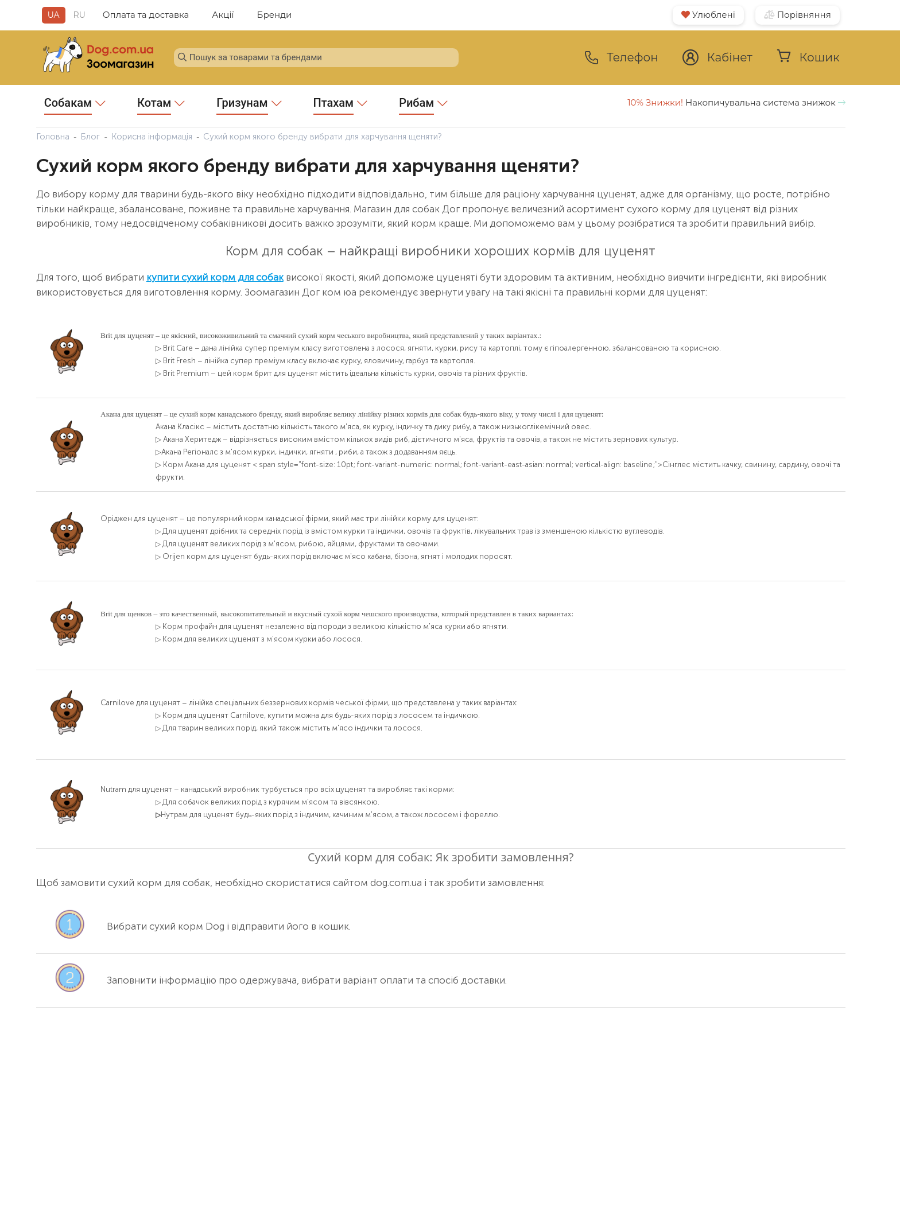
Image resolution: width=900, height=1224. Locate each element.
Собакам (75, 105)
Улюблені (708, 14)
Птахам (340, 105)
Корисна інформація (151, 136)
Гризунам (248, 105)
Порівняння (797, 14)
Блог (90, 136)
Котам (161, 105)
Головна (52, 136)
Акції (223, 14)
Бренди (274, 14)
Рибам (423, 105)
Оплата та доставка (146, 14)
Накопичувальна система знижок (736, 102)
